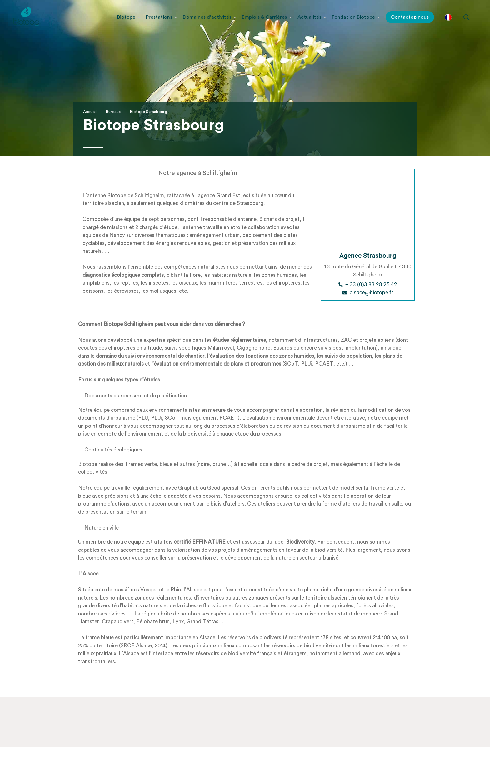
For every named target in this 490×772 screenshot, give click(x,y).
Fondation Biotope (353, 17)
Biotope (126, 17)
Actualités (309, 17)
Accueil (90, 112)
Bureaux (113, 112)
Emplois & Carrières (264, 17)
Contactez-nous (410, 17)
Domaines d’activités (207, 17)
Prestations (159, 17)
